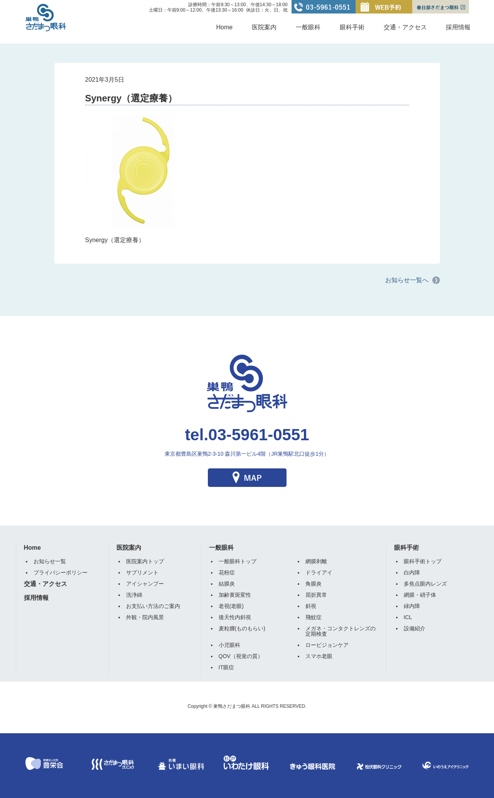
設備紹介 (414, 628)
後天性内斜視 (235, 617)
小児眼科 (229, 645)
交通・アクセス (405, 27)
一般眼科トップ (237, 561)
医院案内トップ (145, 561)
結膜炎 (227, 584)
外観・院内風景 (145, 617)
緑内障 (412, 606)
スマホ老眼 (318, 656)
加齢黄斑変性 (235, 595)
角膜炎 (313, 584)
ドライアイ (318, 572)
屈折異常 (316, 595)
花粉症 (227, 572)
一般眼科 (308, 27)
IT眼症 (226, 667)
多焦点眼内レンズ (425, 584)
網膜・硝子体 (420, 595)
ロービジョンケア (327, 645)
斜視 (310, 606)
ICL (408, 617)
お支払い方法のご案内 (153, 606)
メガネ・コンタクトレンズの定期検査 (340, 631)
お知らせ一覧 (50, 561)
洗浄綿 (134, 595)
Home (224, 27)
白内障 (412, 572)
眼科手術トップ (423, 561)
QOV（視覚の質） (241, 656)
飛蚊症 (313, 617)
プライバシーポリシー (61, 572)
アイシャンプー (145, 584)
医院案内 (264, 27)
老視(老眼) (231, 606)
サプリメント (142, 572)
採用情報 (458, 27)
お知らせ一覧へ (406, 280)
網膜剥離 (316, 561)
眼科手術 (352, 27)
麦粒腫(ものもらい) (242, 628)
